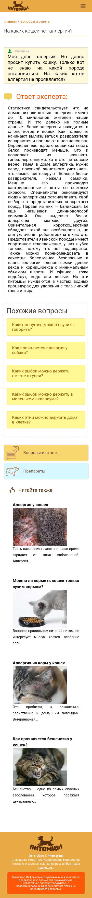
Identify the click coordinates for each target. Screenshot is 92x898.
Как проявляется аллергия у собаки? (39, 350)
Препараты (34, 471)
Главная (10, 21)
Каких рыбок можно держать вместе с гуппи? (40, 373)
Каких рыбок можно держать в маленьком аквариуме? (42, 396)
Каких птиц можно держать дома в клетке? (45, 419)
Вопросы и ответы (35, 21)
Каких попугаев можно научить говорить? (43, 327)
